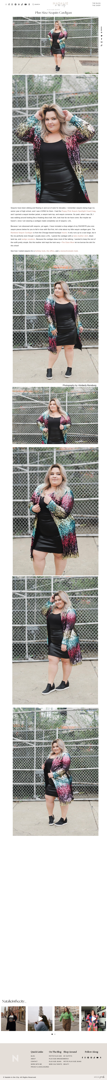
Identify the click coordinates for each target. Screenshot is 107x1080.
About (33, 1059)
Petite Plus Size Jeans (72, 1061)
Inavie (64, 233)
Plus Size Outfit (53, 9)
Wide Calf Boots (55, 1064)
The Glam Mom (68, 242)
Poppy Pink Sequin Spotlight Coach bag (78, 211)
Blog (33, 1056)
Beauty (66, 1064)
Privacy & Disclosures (40, 1067)
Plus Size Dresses (56, 1059)
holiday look (40, 251)
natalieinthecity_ (14, 1001)
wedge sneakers (28, 239)
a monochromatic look (68, 251)
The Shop (96, 5)
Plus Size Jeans (55, 1061)
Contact (34, 1061)
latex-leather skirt (80, 236)
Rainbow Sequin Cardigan (22, 233)
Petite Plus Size (55, 1056)
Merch (66, 1059)
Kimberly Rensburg (87, 385)
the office (50, 251)
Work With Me (36, 1064)
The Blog (96, 3)
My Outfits (68, 1056)
